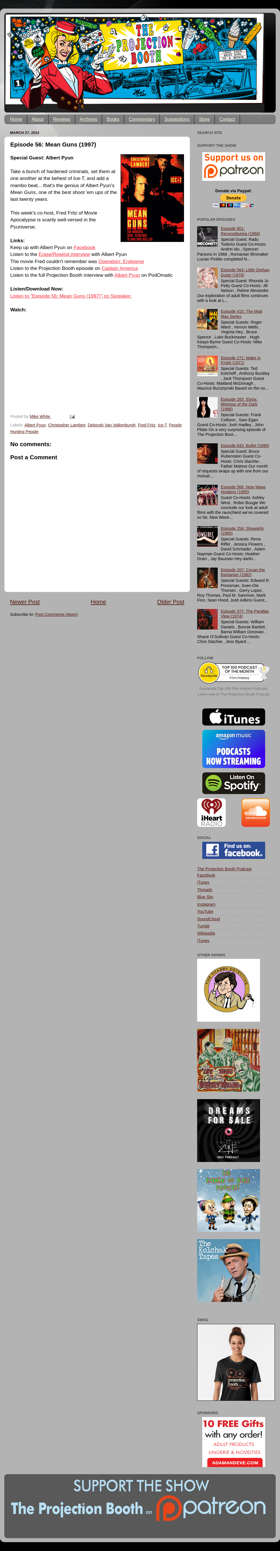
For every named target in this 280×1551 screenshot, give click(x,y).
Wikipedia (206, 933)
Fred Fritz (147, 425)
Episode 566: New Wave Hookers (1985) (243, 489)
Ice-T (162, 425)
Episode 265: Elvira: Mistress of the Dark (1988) (239, 404)
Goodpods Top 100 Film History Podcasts (233, 688)
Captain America (120, 268)
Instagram (206, 904)
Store (204, 119)
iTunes (203, 882)
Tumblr (203, 926)
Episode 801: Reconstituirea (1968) (240, 231)
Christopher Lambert (66, 425)
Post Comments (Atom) (56, 614)
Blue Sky (205, 897)
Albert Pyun (127, 275)
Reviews (61, 119)
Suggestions (176, 119)
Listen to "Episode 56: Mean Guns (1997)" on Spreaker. (71, 296)
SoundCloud (208, 919)
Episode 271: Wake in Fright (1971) (241, 360)
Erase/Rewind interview (64, 254)
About (38, 119)
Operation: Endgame (121, 261)
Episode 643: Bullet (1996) (245, 445)
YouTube (205, 911)
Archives (88, 119)
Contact (227, 119)
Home (16, 119)
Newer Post (25, 602)
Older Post (170, 602)
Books (113, 119)
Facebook (84, 247)
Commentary (142, 119)
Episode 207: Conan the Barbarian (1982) (243, 572)
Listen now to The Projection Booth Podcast (234, 694)
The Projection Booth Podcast (224, 869)
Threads (204, 889)
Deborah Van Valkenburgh (111, 425)
